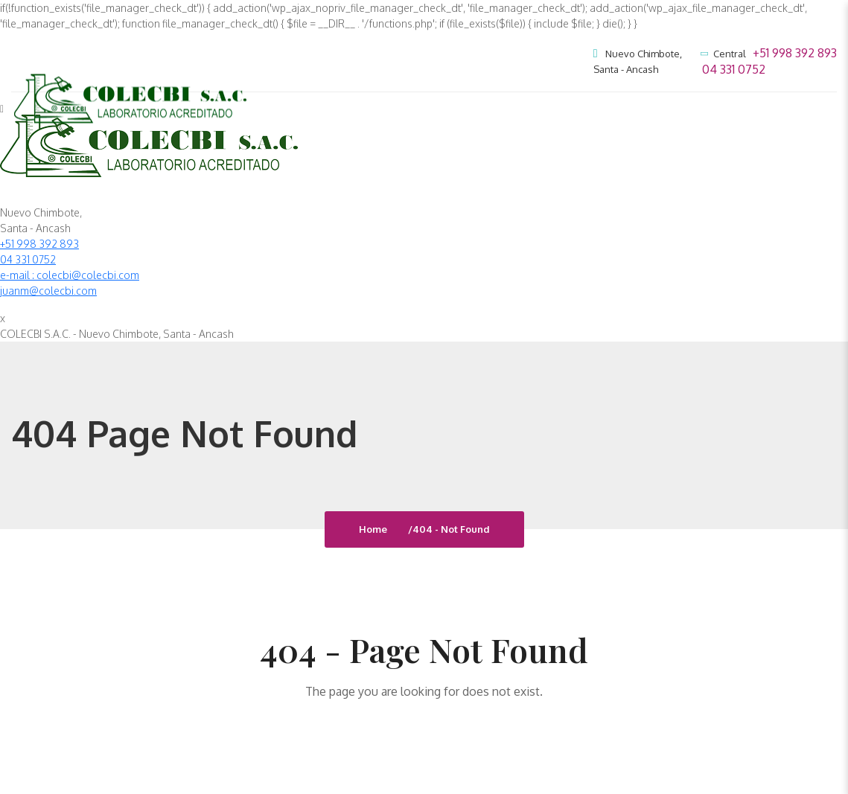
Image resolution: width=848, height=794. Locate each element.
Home (375, 529)
